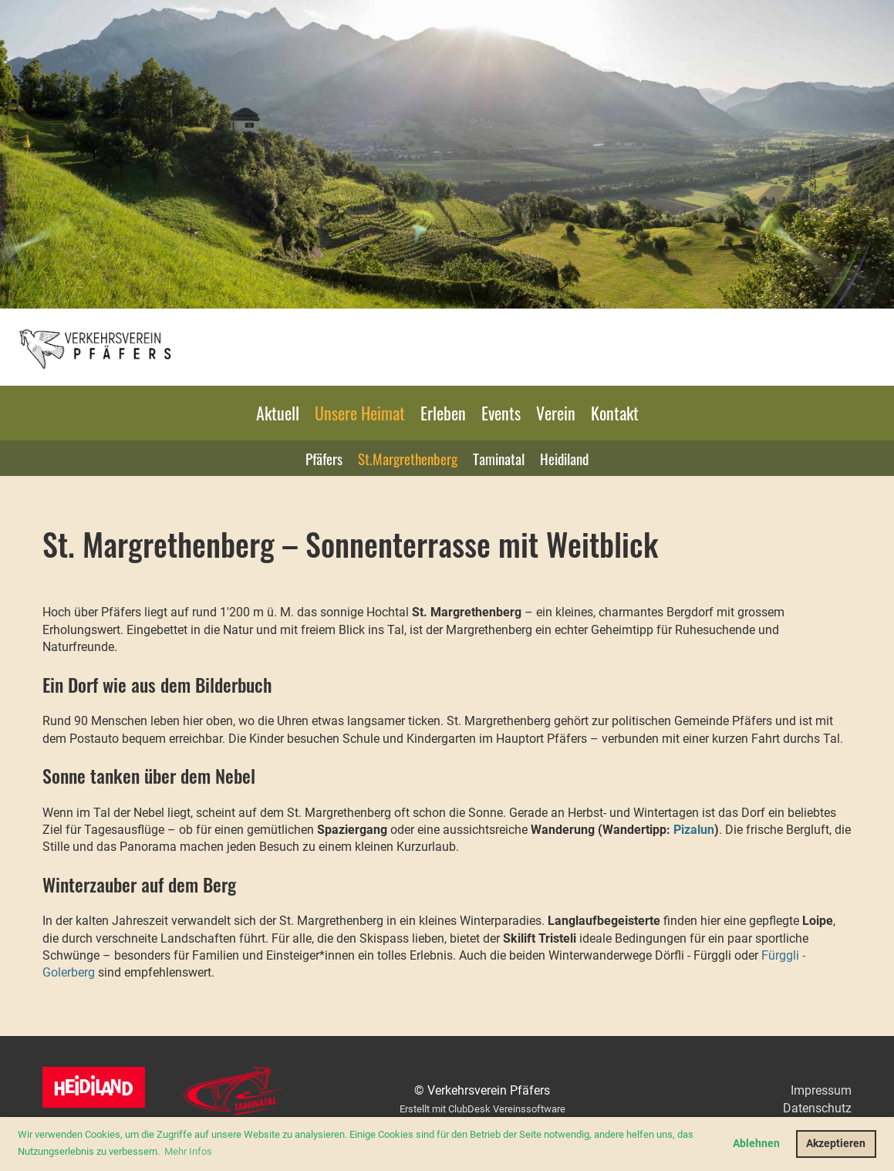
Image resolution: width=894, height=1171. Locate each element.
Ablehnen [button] (756, 1143)
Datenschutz (817, 1108)
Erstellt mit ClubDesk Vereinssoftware (482, 1109)
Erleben (443, 412)
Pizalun (693, 829)
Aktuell (277, 412)
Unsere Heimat (360, 412)
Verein (555, 412)
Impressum (821, 1090)
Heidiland (564, 458)
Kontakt (615, 412)
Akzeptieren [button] (835, 1143)
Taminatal (499, 458)
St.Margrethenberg (407, 458)
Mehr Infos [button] (188, 1151)
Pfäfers (323, 458)
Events (501, 412)
